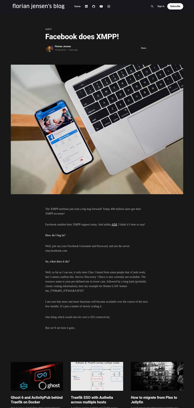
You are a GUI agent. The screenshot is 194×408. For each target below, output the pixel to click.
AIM (114, 224)
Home (77, 6)
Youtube (101, 6)
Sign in (160, 6)
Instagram (108, 6)
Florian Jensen (63, 46)
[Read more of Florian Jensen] (49, 48)
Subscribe (175, 6)
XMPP (48, 29)
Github (93, 6)
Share (143, 48)
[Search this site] (152, 6)
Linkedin (86, 6)
